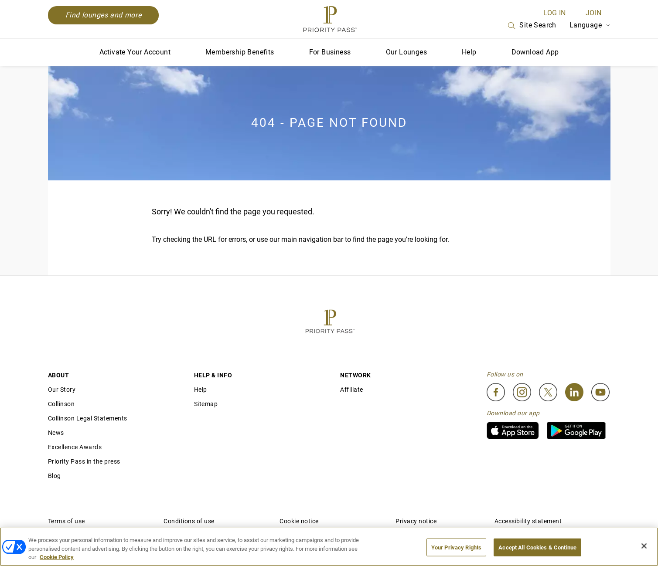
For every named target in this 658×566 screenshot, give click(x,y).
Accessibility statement (528, 521)
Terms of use (66, 521)
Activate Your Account (134, 52)
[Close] (644, 546)
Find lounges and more (103, 15)
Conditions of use (189, 521)
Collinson (61, 403)
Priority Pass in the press (84, 461)
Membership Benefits (239, 52)
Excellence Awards (75, 447)
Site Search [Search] (531, 25)
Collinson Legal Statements (87, 418)
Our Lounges (406, 52)
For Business (330, 52)
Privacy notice (415, 521)
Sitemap (206, 403)
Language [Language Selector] (589, 25)
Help (469, 52)
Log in (554, 13)
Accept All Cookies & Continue (537, 547)
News (56, 432)
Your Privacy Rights (456, 547)
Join (594, 13)
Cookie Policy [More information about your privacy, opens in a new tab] (57, 557)
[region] (329, 546)
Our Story (62, 389)
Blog (54, 475)
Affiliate (351, 389)
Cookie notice (299, 521)
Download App (535, 52)
